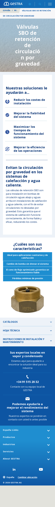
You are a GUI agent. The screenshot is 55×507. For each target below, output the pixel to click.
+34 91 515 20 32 (27, 382)
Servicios (8, 451)
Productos (9, 437)
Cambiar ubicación (27, 477)
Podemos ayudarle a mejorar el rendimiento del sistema (27, 407)
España (6, 10)
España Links (10, 430)
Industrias (9, 444)
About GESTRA (11, 458)
